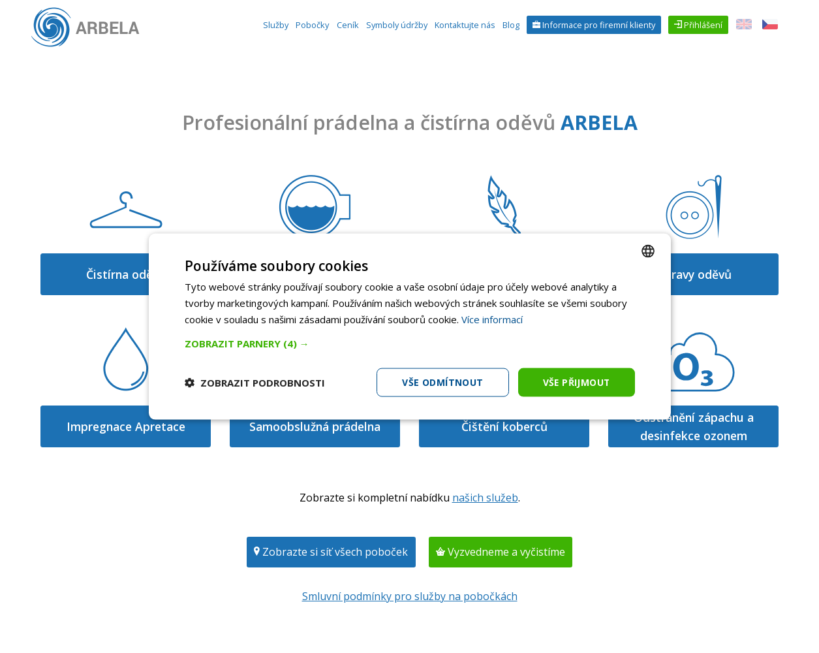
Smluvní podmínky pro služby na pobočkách (410, 596)
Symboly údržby (396, 25)
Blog (510, 25)
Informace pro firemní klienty (597, 25)
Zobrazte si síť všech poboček (334, 552)
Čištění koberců (504, 426)
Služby (275, 25)
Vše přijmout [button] (576, 381)
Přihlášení (702, 25)
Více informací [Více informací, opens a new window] (492, 318)
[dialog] (410, 326)
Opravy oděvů (693, 274)
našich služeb (485, 497)
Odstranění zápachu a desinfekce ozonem (694, 426)
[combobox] (648, 250)
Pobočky (312, 25)
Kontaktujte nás (465, 25)
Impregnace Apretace (126, 426)
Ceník (348, 25)
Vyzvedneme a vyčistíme (505, 552)
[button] (410, 343)
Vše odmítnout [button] (441, 381)
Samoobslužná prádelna (314, 426)
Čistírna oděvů (126, 274)
